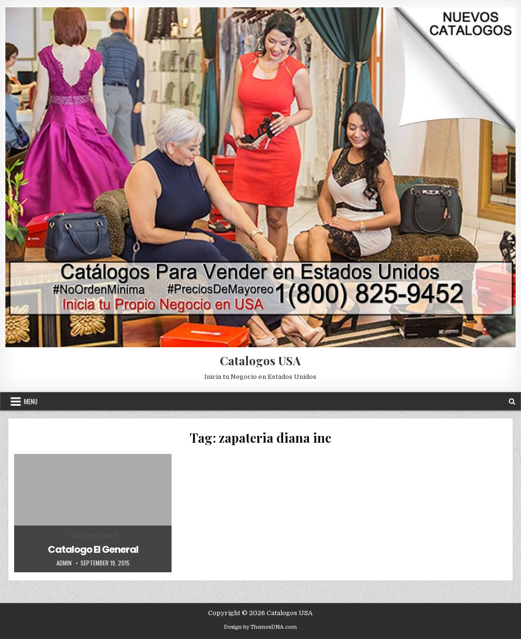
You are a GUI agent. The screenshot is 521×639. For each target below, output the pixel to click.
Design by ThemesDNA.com (260, 627)
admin (64, 563)
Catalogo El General (93, 549)
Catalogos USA (260, 360)
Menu (31, 401)
